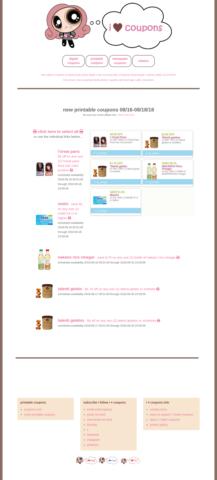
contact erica (158, 409)
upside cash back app (122, 79)
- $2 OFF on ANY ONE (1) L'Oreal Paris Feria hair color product (70, 161)
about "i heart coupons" (165, 419)
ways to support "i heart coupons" (172, 414)
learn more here (126, 115)
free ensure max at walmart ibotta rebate (85, 79)
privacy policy (159, 424)
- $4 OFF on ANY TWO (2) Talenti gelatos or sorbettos (109, 320)
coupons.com (33, 409)
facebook (93, 434)
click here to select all (58, 131)
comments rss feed (99, 419)
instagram (93, 439)
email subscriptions (99, 409)
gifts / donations (145, 79)
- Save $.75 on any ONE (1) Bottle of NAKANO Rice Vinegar (118, 257)
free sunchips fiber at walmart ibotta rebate (121, 74)
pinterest (93, 445)
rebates (143, 61)
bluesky (92, 424)
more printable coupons (39, 414)
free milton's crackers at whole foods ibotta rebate (68, 74)
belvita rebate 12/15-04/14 (161, 74)
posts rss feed (96, 414)
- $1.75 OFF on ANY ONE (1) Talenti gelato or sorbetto (108, 289)
